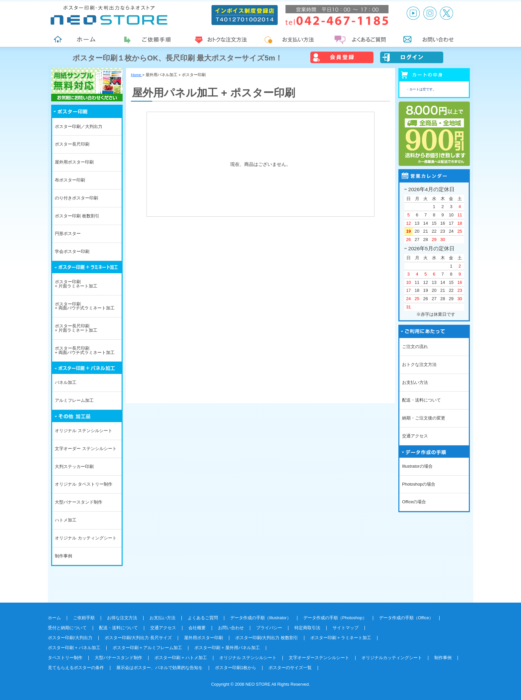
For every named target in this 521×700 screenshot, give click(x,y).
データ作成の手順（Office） (406, 617)
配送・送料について (421, 400)
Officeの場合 (414, 501)
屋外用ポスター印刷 (74, 162)
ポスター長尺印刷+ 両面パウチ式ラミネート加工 (85, 350)
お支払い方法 (415, 382)
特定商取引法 (307, 627)
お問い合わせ (231, 627)
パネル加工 (65, 382)
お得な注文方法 (122, 617)
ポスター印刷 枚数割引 (77, 215)
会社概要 (197, 627)
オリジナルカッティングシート (392, 657)
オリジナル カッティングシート (86, 537)
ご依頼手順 (84, 617)
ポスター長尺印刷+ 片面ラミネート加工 (76, 328)
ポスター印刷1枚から (235, 667)
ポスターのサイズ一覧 (290, 667)
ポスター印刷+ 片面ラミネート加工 (76, 284)
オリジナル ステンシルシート (83, 430)
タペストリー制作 (65, 657)
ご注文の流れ (415, 346)
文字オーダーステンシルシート (319, 657)
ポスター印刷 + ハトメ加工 (181, 657)
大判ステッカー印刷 (74, 466)
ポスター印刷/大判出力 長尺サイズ (138, 637)
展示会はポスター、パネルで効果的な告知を (159, 667)
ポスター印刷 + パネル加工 (74, 647)
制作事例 (63, 555)
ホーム (54, 617)
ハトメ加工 (65, 520)
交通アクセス (415, 435)
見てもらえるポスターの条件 (76, 667)
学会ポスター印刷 (72, 251)
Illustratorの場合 (417, 466)
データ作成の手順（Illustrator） (260, 617)
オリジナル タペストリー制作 (83, 484)
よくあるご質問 (203, 617)
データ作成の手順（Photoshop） (335, 617)
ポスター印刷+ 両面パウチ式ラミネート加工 (85, 306)
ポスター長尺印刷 (72, 144)
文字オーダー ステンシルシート (86, 448)
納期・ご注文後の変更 (423, 417)
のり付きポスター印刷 (76, 197)
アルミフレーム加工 (74, 400)
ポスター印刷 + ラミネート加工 (340, 637)
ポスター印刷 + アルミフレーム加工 (147, 647)
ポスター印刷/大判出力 (70, 637)
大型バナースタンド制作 (78, 502)
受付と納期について (67, 627)
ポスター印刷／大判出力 (78, 126)
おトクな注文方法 (419, 364)
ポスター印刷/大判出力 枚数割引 (266, 637)
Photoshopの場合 (418, 484)
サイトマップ (346, 627)
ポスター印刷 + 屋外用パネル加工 (227, 647)
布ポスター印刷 (70, 179)
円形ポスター (68, 233)
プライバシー (269, 627)
